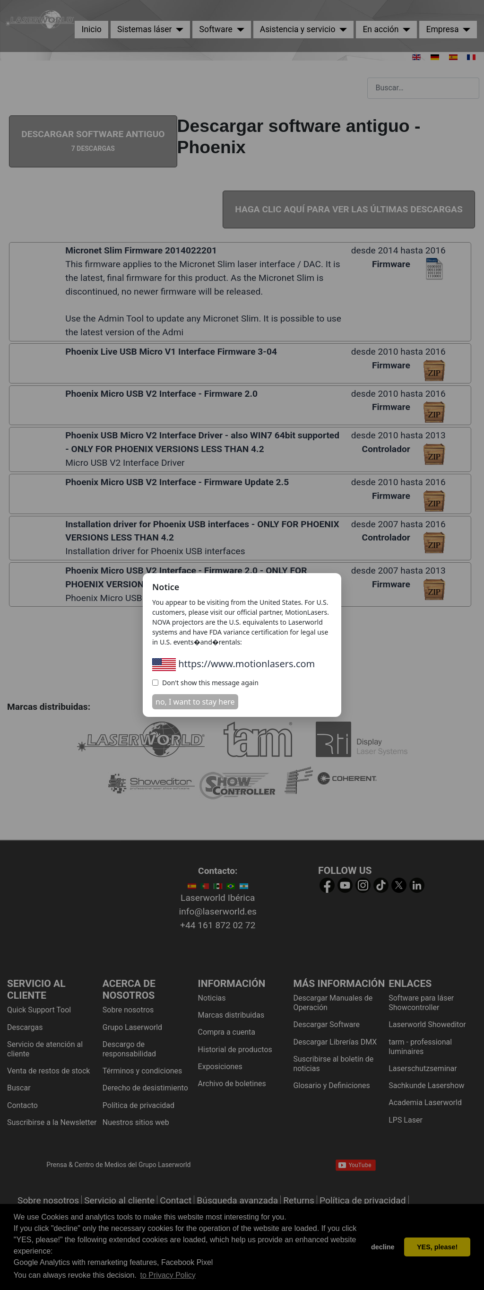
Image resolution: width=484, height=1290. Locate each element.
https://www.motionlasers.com (233, 663)
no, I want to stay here (195, 702)
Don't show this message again (205, 682)
